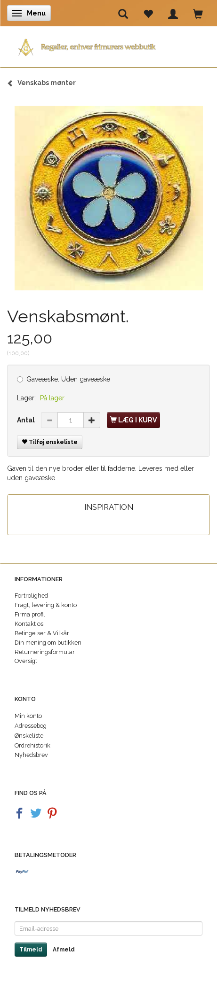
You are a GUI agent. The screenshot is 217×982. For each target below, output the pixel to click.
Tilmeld (30, 949)
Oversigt (26, 660)
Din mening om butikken (48, 642)
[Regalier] (108, 45)
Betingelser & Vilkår (42, 633)
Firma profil (30, 614)
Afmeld (64, 949)
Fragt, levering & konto (46, 604)
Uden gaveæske (68, 379)
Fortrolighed (31, 595)
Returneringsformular (45, 651)
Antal (26, 420)
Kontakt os (29, 623)
